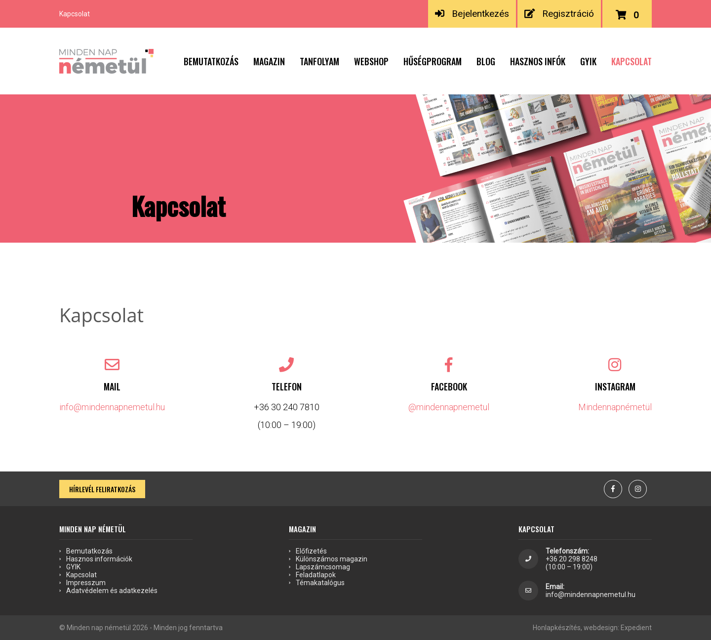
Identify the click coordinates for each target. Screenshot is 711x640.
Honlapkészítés (557, 628)
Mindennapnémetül (615, 407)
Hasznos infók (537, 61)
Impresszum (86, 583)
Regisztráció (558, 13)
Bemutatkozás (211, 61)
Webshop (371, 61)
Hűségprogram (432, 61)
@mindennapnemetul (448, 407)
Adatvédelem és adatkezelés (112, 591)
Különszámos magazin (331, 559)
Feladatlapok (316, 575)
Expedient (636, 628)
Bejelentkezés (472, 13)
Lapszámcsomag (323, 567)
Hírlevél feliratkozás (102, 489)
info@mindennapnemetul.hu (112, 407)
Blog (485, 61)
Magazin (269, 61)
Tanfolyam (319, 61)
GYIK (588, 61)
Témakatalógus (320, 583)
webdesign (601, 628)
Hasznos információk (99, 559)
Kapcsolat (631, 61)
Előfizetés (311, 551)
